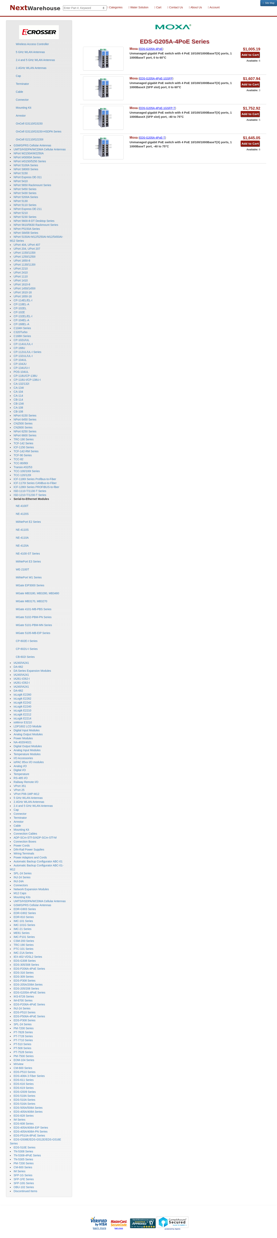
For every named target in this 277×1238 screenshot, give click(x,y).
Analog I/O (20, 766)
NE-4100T (22, 505)
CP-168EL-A (21, 324)
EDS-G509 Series (25, 1091)
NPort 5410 (21, 181)
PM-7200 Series (24, 1028)
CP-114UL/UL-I (23, 344)
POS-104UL (21, 371)
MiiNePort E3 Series (28, 561)
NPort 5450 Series (25, 189)
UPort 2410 (21, 272)
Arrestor (21, 115)
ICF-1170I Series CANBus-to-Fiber (35, 483)
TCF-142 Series (23, 443)
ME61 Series (22, 933)
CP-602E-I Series (27, 641)
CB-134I (19, 403)
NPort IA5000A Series (27, 157)
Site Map (268, 3)
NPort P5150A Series (27, 228)
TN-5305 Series (23, 1159)
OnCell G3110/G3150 (29, 123)
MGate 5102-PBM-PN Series (34, 617)
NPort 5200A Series (26, 197)
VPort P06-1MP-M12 (26, 793)
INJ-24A (19, 881)
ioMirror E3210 (23, 722)
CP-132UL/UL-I (23, 356)
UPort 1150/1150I (25, 252)
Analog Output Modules (28, 734)
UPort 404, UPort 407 (27, 244)
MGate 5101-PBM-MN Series (34, 625)
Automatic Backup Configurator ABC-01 (38, 861)
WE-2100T (22, 569)
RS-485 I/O (21, 778)
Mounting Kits (22, 897)
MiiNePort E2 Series (28, 521)
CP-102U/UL (21, 340)
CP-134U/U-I (22, 367)
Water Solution (138, 7)
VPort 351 (20, 786)
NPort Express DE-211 (28, 209)
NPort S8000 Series (26, 169)
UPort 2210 (21, 268)
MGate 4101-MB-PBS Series (33, 609)
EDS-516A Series (24, 1103)
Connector (22, 99)
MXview (18, 1064)
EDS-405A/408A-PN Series (30, 1131)
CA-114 (18, 395)
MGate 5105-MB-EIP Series (33, 633)
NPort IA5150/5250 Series (30, 161)
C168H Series (22, 336)
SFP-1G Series (23, 1175)
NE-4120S (22, 513)
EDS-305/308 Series (26, 964)
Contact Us (175, 7)
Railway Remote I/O (26, 782)
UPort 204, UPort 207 (27, 248)
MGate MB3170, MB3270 (31, 601)
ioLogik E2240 (22, 706)
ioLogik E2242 (22, 702)
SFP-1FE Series (24, 1179)
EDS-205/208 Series (26, 988)
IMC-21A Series (23, 952)
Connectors (21, 885)
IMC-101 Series (23, 921)
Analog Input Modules (27, 750)
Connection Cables (25, 833)
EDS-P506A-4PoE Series (29, 1016)
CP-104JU (20, 363)
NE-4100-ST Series (28, 553)
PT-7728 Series (23, 1036)
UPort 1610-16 (23, 292)
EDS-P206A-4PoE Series (29, 968)
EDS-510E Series (25, 1147)
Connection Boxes (25, 841)
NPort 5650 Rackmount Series (32, 185)
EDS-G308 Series (25, 960)
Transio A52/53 (23, 467)
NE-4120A (22, 545)
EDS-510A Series (24, 1099)
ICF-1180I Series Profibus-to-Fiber (35, 479)
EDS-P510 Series (25, 1012)
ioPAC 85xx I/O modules (29, 762)
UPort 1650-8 (22, 260)
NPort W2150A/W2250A (29, 153)
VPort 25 (19, 790)
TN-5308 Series (23, 1151)
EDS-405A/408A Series (28, 1111)
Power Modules (23, 738)
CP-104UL (20, 359)
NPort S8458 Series (26, 232)
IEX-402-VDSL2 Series (28, 956)
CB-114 (18, 399)
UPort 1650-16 (23, 296)
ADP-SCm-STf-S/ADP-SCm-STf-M (35, 837)
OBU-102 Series (24, 1187)
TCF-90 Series (23, 455)
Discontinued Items (25, 1191)
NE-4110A (22, 537)
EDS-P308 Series (25, 980)
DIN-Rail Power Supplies (29, 849)
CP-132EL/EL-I (23, 316)
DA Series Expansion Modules (32, 670)
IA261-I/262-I (22, 678)
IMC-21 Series (22, 929)
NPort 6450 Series (25, 419)
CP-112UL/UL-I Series (27, 352)
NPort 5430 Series (25, 193)
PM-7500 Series (24, 1056)
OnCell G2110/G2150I (30, 139)
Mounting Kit (23, 107)
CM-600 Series (23, 1068)
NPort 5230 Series (25, 216)
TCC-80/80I (21, 463)
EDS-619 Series (24, 1087)
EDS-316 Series (24, 972)
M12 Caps (20, 893)
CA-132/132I (21, 383)
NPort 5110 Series (25, 205)
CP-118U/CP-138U (25, 375)
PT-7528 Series (23, 1052)
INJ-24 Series (22, 877)
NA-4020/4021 (23, 742)
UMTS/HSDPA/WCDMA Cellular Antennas (40, 149)
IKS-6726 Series (24, 996)
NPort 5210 (21, 213)
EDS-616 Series (24, 1083)
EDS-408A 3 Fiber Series (29, 1076)
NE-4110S (22, 529)
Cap (18, 75)
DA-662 (18, 666)
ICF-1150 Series (24, 447)
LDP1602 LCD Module (28, 726)
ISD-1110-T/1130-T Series (30, 491)
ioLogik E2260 (22, 694)
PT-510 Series (22, 1044)
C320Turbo (21, 332)
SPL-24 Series (23, 873)
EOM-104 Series (24, 1060)
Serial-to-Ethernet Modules (31, 499)
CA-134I (19, 387)
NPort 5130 (21, 201)
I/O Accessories (23, 758)
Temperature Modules (27, 754)
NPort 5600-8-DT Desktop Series (34, 220)
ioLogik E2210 (22, 710)
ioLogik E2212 (22, 714)
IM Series (19, 1119)
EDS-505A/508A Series (28, 1107)
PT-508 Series (22, 1048)
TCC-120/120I (22, 475)
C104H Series (22, 328)
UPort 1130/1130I (25, 264)
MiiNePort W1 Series (29, 577)
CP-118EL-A (21, 304)
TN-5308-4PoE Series (27, 1155)
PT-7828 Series (23, 1032)
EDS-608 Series (24, 1123)
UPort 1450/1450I (25, 288)
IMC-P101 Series (24, 936)
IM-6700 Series (23, 1000)
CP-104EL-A (21, 320)
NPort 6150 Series (25, 415)
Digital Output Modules (28, 746)
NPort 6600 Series (25, 435)
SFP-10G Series (24, 1183)
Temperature (21, 774)
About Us (195, 7)
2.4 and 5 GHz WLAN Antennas (35, 60)
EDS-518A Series (24, 1095)
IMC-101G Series (24, 925)
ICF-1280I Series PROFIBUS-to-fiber (36, 487)
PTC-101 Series (24, 948)
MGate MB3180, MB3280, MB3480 (37, 593)
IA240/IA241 (21, 662)
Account (214, 7)
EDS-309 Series (24, 976)
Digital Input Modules (27, 730)
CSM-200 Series (24, 940)
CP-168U (19, 348)
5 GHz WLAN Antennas (30, 52)
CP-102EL (20, 308)
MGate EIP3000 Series (30, 585)
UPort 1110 (21, 276)
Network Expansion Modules (31, 889)
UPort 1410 (21, 280)
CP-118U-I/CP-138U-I (27, 379)
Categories (115, 7)
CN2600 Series (23, 427)
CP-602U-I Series (27, 648)
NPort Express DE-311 (28, 177)
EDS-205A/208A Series (28, 984)
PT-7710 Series (23, 1040)
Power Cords (22, 845)
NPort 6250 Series (25, 431)
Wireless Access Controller (32, 44)
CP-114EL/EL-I (23, 300)
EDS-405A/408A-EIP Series (31, 1127)
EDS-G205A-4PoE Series (30, 992)
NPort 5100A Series (26, 165)
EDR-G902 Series (25, 913)
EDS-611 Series (24, 1079)
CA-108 (18, 407)
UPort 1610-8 (22, 284)
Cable (19, 91)
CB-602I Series (25, 656)
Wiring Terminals (24, 853)
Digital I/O (20, 770)
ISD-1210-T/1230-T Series (30, 495)
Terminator (22, 83)
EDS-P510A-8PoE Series (29, 1135)
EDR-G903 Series (25, 909)
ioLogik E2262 (22, 698)
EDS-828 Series (24, 1115)
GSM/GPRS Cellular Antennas (32, 145)
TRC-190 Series (24, 439)
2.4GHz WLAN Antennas (31, 68)
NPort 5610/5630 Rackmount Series (36, 224)
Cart (157, 7)
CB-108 (18, 411)
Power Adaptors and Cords (30, 857)
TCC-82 (18, 459)
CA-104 (18, 391)
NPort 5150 (21, 173)
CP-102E (19, 312)
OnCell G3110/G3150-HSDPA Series (38, 131)
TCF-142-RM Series (26, 451)
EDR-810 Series (24, 917)
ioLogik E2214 (22, 718)
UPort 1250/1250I (25, 256)
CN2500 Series (23, 423)
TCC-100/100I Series (27, 471)
